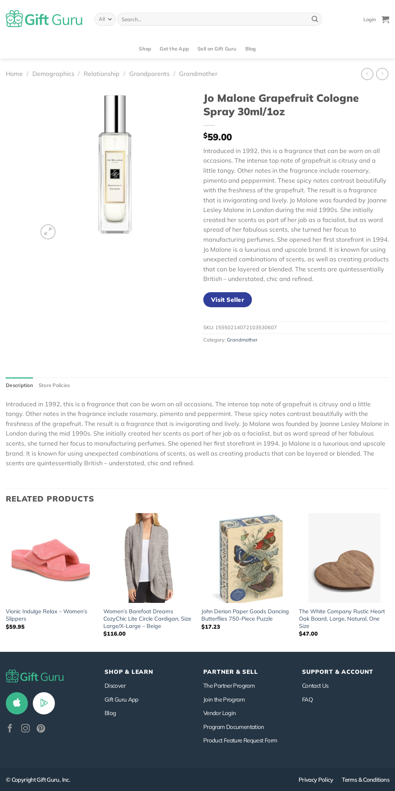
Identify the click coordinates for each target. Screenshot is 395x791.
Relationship (102, 73)
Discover (115, 685)
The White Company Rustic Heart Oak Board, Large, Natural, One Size (342, 618)
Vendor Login (219, 713)
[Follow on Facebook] (10, 729)
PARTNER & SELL (230, 671)
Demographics (53, 73)
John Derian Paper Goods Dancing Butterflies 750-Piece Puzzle (245, 615)
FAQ (307, 699)
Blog (250, 48)
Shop (145, 48)
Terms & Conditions (365, 779)
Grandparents (149, 73)
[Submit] (314, 19)
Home (14, 73)
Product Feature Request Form (240, 740)
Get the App (174, 48)
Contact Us (315, 685)
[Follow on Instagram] (25, 729)
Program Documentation (233, 726)
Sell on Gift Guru (217, 48)
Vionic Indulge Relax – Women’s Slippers (46, 615)
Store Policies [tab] (54, 385)
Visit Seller (228, 299)
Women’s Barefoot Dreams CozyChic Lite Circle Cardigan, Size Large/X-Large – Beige (147, 618)
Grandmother (198, 73)
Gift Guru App (121, 699)
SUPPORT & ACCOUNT (337, 671)
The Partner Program (229, 685)
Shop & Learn (129, 671)
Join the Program (224, 699)
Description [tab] (19, 385)
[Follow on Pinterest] (41, 729)
